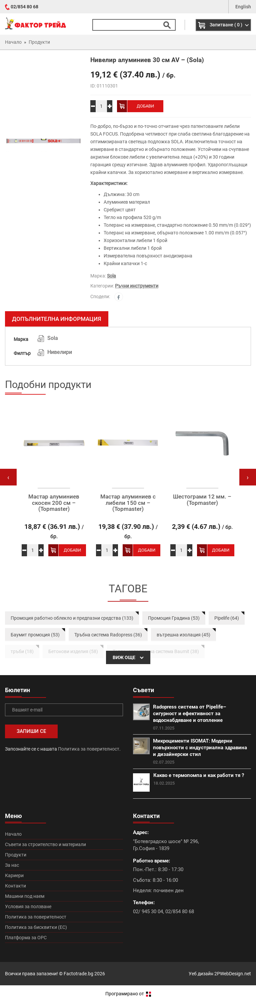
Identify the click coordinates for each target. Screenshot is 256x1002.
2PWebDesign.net (232, 973)
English (243, 6)
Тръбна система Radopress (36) (108, 634)
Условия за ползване (28, 906)
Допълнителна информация (56, 319)
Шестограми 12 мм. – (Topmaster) (202, 499)
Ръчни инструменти (136, 285)
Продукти (15, 854)
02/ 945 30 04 (148, 912)
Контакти (15, 885)
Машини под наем (24, 896)
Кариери (14, 875)
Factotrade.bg (78, 973)
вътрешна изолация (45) (183, 634)
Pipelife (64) (226, 618)
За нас (12, 865)
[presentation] (8, 477)
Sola (111, 275)
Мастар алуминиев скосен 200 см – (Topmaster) (53, 502)
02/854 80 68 (24, 6)
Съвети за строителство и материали (45, 844)
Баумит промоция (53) (35, 634)
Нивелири (59, 352)
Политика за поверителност (88, 749)
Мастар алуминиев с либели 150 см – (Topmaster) (128, 502)
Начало (13, 834)
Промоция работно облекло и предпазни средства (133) (72, 618)
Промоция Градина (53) (174, 618)
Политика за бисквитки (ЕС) (36, 927)
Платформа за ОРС (26, 937)
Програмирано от (128, 993)
